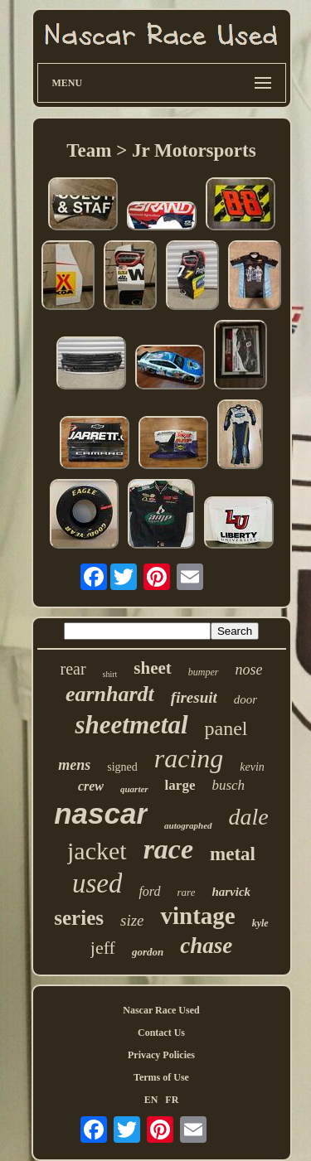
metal (232, 854)
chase (206, 945)
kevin (252, 767)
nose (249, 669)
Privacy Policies (161, 1055)
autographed (187, 825)
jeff (102, 947)
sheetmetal (131, 724)
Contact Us (161, 1032)
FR (171, 1099)
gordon (147, 952)
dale (249, 817)
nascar (101, 813)
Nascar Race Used (161, 1010)
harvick (230, 891)
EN (151, 1099)
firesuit (194, 697)
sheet (153, 668)
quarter (134, 789)
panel (226, 728)
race (168, 849)
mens (74, 765)
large (180, 785)
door (245, 699)
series (79, 918)
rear (72, 669)
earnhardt (110, 694)
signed (122, 767)
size (132, 920)
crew (91, 786)
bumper (203, 672)
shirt (110, 674)
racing (189, 758)
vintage (197, 915)
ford (149, 891)
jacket (97, 850)
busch (228, 785)
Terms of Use (161, 1077)
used (97, 883)
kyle (260, 923)
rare (186, 892)
